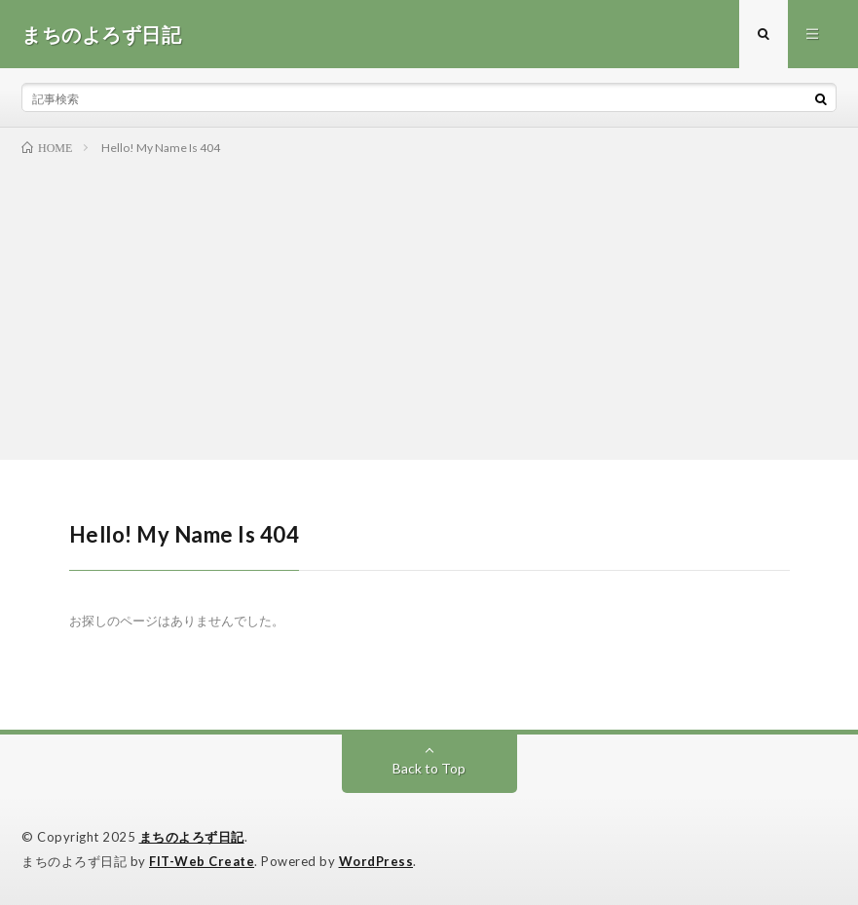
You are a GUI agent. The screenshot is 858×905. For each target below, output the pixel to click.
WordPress (376, 861)
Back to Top (429, 768)
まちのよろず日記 (191, 837)
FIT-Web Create (201, 861)
